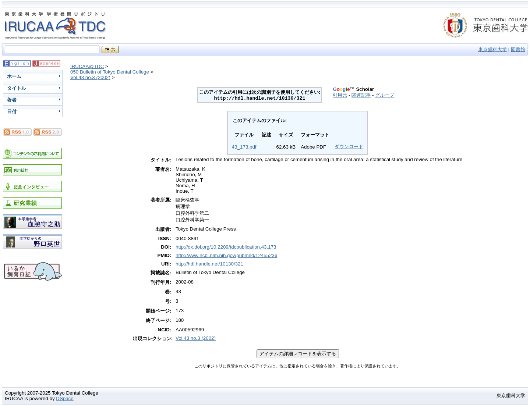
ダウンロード (349, 146)
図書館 (518, 49)
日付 (12, 111)
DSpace (64, 398)
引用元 (340, 95)
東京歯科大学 (492, 49)
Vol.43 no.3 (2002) (90, 77)
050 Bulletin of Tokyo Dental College (109, 72)
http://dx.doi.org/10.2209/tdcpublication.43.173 (226, 247)
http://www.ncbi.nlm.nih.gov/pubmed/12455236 (226, 255)
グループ (384, 95)
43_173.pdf (244, 147)
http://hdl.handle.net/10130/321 (209, 264)
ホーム (14, 76)
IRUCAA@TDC (87, 66)
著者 (12, 100)
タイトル (16, 88)
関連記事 (361, 95)
